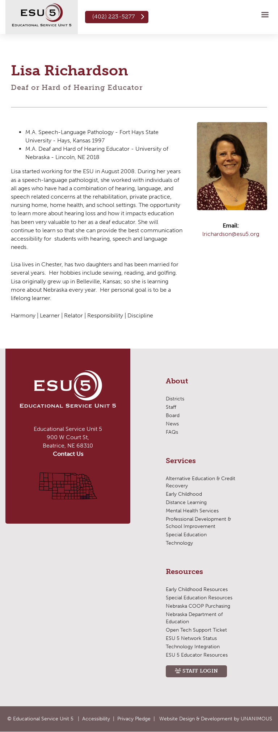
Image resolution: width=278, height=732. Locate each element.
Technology (179, 543)
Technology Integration (193, 647)
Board (173, 415)
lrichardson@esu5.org (230, 233)
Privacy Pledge (134, 719)
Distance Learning (186, 502)
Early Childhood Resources (197, 589)
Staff (171, 407)
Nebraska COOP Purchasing (198, 606)
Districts (175, 399)
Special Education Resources (199, 598)
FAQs (172, 432)
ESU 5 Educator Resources (197, 655)
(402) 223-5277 (113, 16)
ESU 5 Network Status (191, 638)
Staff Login (200, 671)
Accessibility (96, 719)
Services (181, 461)
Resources (184, 571)
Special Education (186, 535)
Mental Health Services (192, 511)
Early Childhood (184, 494)
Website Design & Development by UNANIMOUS (215, 719)
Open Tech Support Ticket (196, 630)
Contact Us (68, 453)
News (172, 424)
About (177, 381)
